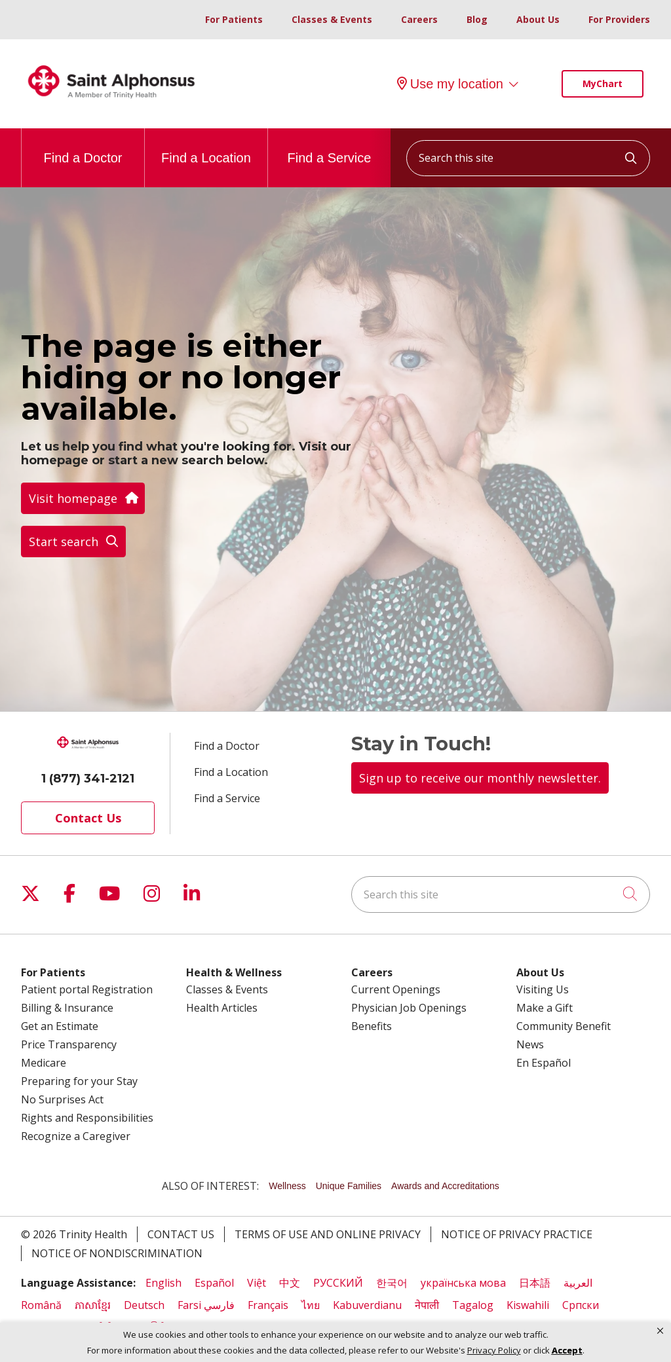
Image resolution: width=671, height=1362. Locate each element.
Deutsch (144, 1305)
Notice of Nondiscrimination (116, 1253)
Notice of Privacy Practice (516, 1234)
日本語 (534, 1283)
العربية (578, 1283)
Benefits (371, 1026)
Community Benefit (563, 1026)
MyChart (603, 83)
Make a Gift (544, 1008)
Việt (256, 1283)
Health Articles (222, 1008)
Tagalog (472, 1305)
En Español (543, 1063)
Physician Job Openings (409, 1008)
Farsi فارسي (206, 1305)
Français (268, 1305)
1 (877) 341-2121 (87, 778)
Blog (477, 19)
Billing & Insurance (67, 1008)
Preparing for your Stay (79, 1081)
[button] (660, 1331)
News (530, 1044)
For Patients (234, 19)
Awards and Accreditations (445, 1186)
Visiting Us (542, 989)
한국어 (392, 1283)
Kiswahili (528, 1305)
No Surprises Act (62, 1099)
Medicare (43, 1063)
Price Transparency (69, 1044)
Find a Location (206, 146)
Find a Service (329, 146)
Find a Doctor (82, 146)
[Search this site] (528, 158)
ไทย (310, 1305)
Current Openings (395, 989)
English (163, 1283)
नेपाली (427, 1305)
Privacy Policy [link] (494, 1350)
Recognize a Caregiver (75, 1136)
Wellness (287, 1186)
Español (214, 1283)
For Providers (619, 19)
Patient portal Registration (87, 989)
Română (41, 1305)
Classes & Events (332, 19)
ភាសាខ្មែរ (93, 1305)
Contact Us (88, 818)
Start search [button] (73, 541)
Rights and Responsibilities (87, 1118)
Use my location (450, 84)
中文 (289, 1283)
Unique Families (348, 1186)
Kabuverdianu (367, 1305)
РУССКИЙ (338, 1283)
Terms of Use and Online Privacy (328, 1234)
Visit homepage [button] (83, 498)
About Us (538, 19)
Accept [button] (567, 1350)
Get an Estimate (59, 1026)
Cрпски (580, 1305)
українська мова (463, 1283)
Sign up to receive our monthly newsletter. (480, 778)
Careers (419, 19)
